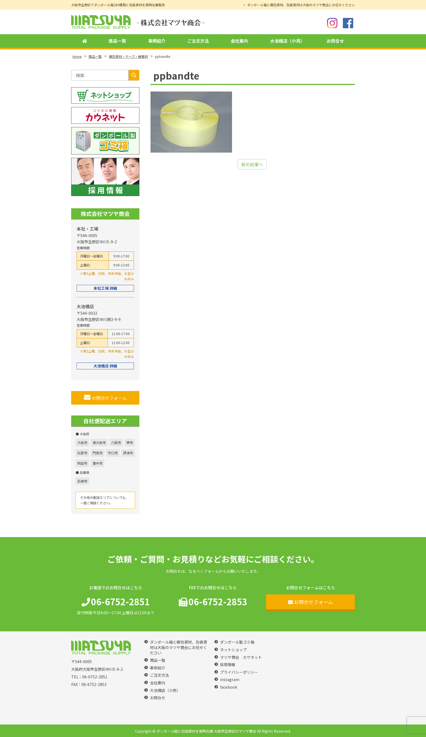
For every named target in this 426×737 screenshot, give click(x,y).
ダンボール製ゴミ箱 (237, 642)
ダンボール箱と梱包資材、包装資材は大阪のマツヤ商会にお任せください (301, 4)
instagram (229, 679)
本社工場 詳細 (105, 288)
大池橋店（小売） (287, 41)
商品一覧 (117, 41)
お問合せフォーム (105, 397)
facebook (228, 687)
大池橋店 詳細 (105, 366)
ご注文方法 (198, 41)
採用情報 (227, 664)
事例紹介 (156, 41)
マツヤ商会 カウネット (241, 657)
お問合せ (335, 41)
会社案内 (239, 41)
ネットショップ (233, 649)
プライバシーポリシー (239, 672)
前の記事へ (252, 164)
